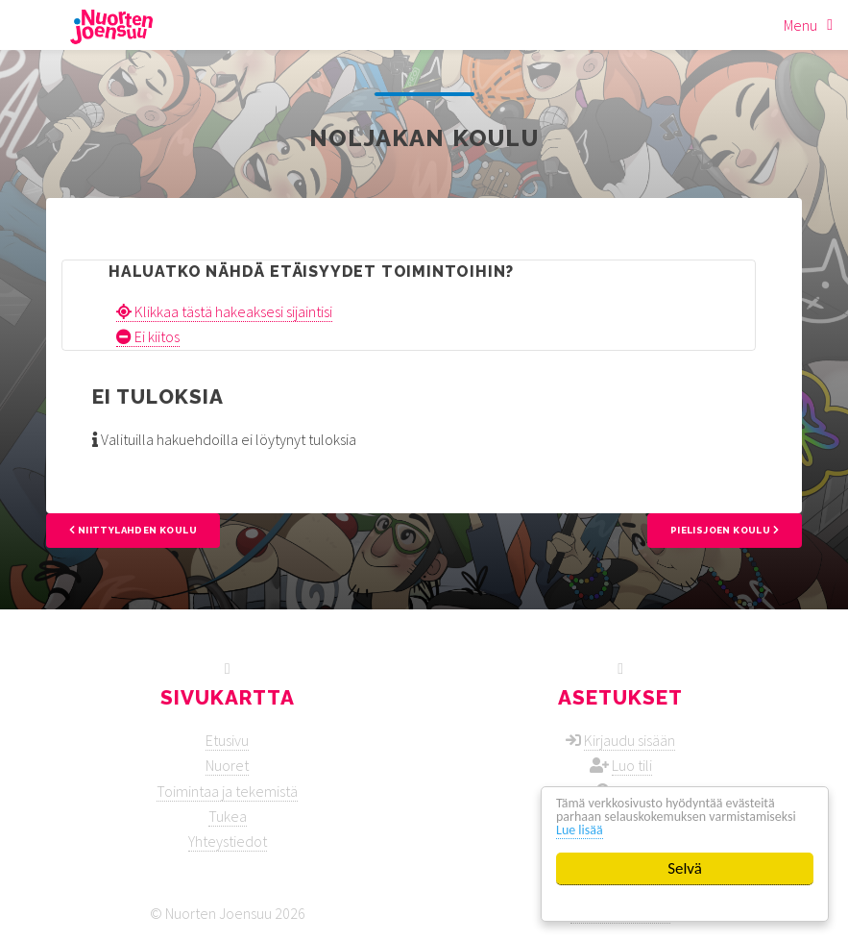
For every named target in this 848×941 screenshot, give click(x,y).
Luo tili (632, 765)
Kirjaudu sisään (629, 740)
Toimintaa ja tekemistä (227, 791)
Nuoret (227, 765)
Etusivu (227, 740)
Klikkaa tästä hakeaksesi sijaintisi (224, 311)
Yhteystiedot (227, 841)
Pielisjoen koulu (724, 530)
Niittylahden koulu (133, 530)
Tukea (227, 816)
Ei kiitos (148, 336)
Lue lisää (694, 829)
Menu (800, 25)
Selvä (684, 868)
